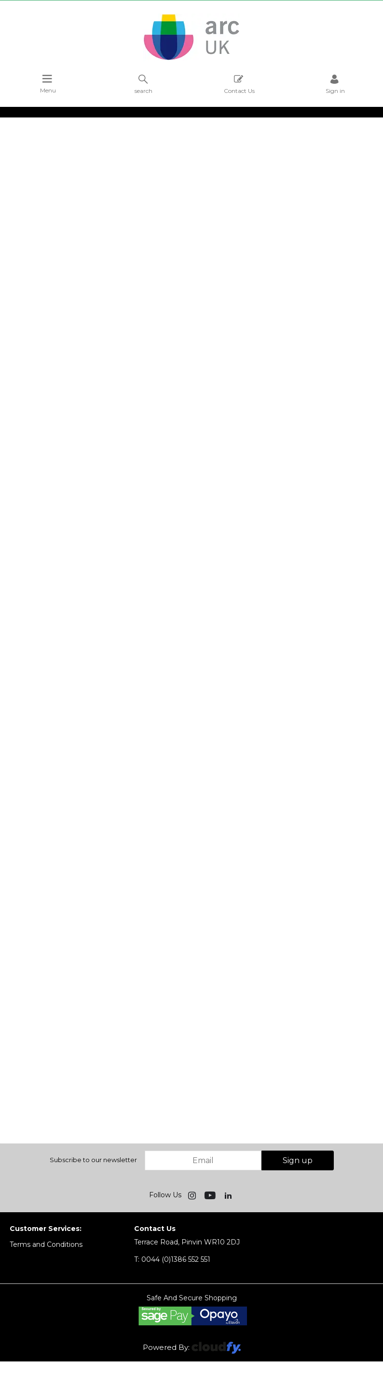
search (143, 84)
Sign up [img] (298, 1160)
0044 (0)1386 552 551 (172, 1259)
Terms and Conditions (46, 1244)
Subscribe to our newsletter (93, 1160)
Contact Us (239, 84)
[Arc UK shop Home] (191, 59)
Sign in (335, 84)
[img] (193, 1195)
